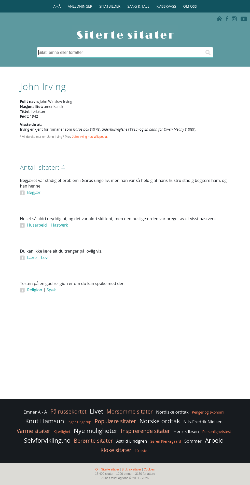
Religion (34, 290)
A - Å (57, 6)
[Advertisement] (125, 357)
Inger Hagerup (79, 421)
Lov (44, 257)
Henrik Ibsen (186, 431)
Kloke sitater (116, 450)
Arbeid (214, 440)
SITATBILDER (109, 6)
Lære (32, 257)
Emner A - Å (35, 412)
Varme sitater (33, 430)
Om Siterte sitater (107, 469)
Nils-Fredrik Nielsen (203, 422)
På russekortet (68, 411)
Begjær (33, 192)
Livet (96, 411)
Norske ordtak (159, 421)
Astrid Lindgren (131, 441)
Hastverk (59, 225)
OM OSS (190, 6)
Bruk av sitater (131, 469)
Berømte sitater (93, 440)
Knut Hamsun (44, 421)
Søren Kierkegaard (165, 441)
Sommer (193, 441)
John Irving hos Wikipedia (89, 137)
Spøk (51, 290)
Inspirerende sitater (145, 430)
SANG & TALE (138, 6)
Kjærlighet (62, 431)
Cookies (149, 469)
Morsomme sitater (130, 411)
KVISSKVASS (166, 6)
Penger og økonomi (208, 412)
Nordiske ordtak (172, 412)
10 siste (141, 450)
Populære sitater (115, 421)
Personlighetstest (216, 431)
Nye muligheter (96, 430)
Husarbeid (37, 225)
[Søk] (207, 52)
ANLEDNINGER (80, 6)
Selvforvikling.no (47, 440)
